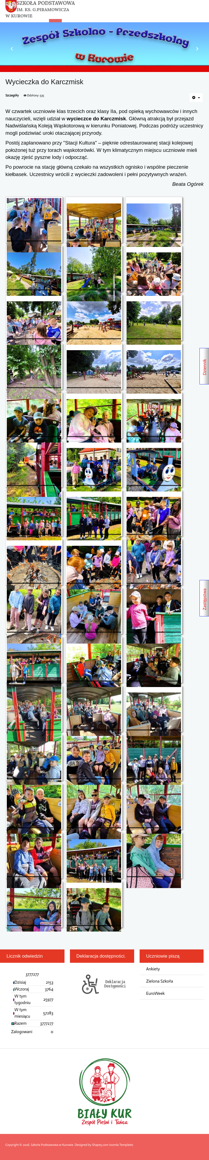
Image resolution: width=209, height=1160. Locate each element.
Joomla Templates (121, 1145)
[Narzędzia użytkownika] (196, 97)
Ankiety (153, 968)
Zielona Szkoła (159, 981)
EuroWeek (155, 993)
